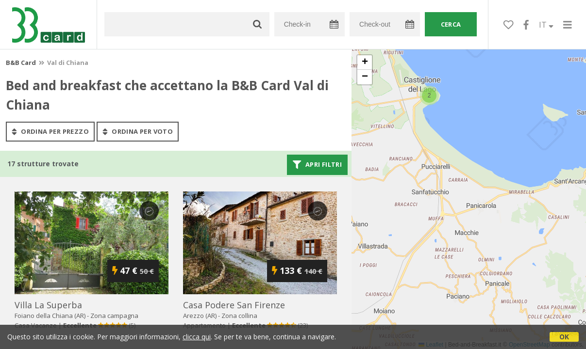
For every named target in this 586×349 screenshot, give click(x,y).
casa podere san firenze (234, 305)
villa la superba (48, 305)
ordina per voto (137, 131)
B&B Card (21, 62)
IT (546, 24)
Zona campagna (114, 315)
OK (564, 336)
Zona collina (239, 315)
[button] (429, 95)
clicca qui (197, 336)
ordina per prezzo (50, 131)
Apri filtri (317, 164)
